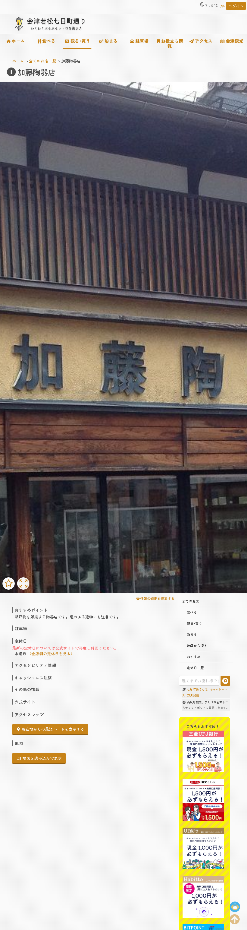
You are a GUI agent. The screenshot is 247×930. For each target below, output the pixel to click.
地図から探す (194, 645)
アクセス (200, 41)
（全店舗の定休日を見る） (50, 653)
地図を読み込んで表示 (39, 758)
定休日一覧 (193, 667)
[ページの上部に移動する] (234, 918)
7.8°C (209, 5)
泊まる (108, 41)
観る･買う (77, 41)
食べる (46, 41)
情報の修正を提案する (155, 598)
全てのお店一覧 (42, 60)
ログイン (236, 6)
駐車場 (139, 41)
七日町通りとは (197, 689)
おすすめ (191, 656)
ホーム (16, 41)
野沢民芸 (193, 695)
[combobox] (199, 681)
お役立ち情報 (170, 43)
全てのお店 (190, 601)
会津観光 (231, 41)
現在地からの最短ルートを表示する (50, 729)
